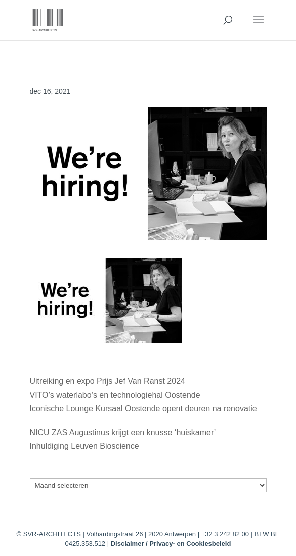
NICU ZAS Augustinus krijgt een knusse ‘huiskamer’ (123, 432)
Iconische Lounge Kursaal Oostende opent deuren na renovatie (143, 408)
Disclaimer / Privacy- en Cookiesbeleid (171, 543)
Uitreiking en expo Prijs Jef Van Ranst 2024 (107, 381)
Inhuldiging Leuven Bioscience (84, 446)
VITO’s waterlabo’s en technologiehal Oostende (115, 395)
